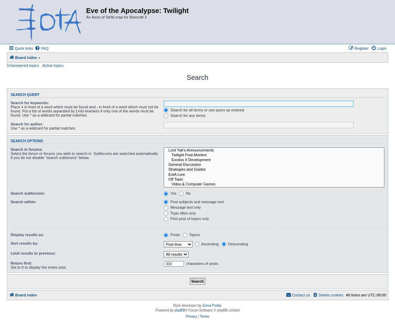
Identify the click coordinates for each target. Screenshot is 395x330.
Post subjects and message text (193, 202)
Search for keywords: (30, 103)
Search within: (23, 202)
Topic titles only (180, 213)
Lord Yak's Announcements (274, 150)
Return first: (21, 263)
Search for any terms (184, 115)
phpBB (180, 310)
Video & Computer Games (274, 184)
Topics (191, 235)
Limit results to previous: (33, 253)
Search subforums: (28, 193)
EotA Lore (274, 174)
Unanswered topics (23, 65)
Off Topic (274, 179)
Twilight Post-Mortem (274, 155)
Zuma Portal (211, 305)
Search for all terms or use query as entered (204, 110)
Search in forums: (27, 149)
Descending (235, 244)
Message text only (182, 207)
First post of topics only (186, 219)
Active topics (53, 65)
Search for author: (27, 124)
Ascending (207, 244)
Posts (172, 235)
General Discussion (274, 164)
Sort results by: (24, 243)
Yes (170, 193)
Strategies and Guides (274, 169)
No (184, 193)
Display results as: (27, 235)
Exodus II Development (274, 160)
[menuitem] (41, 48)
